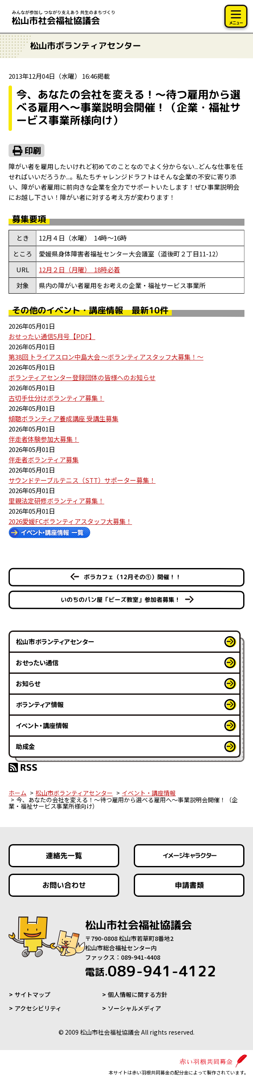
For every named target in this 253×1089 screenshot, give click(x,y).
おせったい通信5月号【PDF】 (52, 336)
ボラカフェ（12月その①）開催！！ (132, 577)
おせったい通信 (37, 662)
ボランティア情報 (40, 704)
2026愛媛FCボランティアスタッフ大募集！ (70, 521)
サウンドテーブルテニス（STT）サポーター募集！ (82, 480)
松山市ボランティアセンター (55, 641)
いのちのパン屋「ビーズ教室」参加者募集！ (120, 599)
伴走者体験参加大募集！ (44, 438)
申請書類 (188, 885)
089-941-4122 (150, 971)
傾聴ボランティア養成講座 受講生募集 (63, 418)
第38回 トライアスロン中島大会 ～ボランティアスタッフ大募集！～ (106, 356)
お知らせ (28, 683)
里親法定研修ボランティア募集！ (56, 500)
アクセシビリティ (38, 1008)
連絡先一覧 (64, 855)
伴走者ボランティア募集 (44, 459)
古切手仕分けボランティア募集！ (56, 397)
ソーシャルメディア (134, 1008)
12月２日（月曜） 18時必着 (79, 269)
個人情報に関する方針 (138, 994)
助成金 (25, 746)
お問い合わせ (64, 885)
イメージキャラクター (189, 855)
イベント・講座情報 (42, 725)
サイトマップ (32, 994)
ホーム (17, 792)
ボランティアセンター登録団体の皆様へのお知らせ (82, 377)
